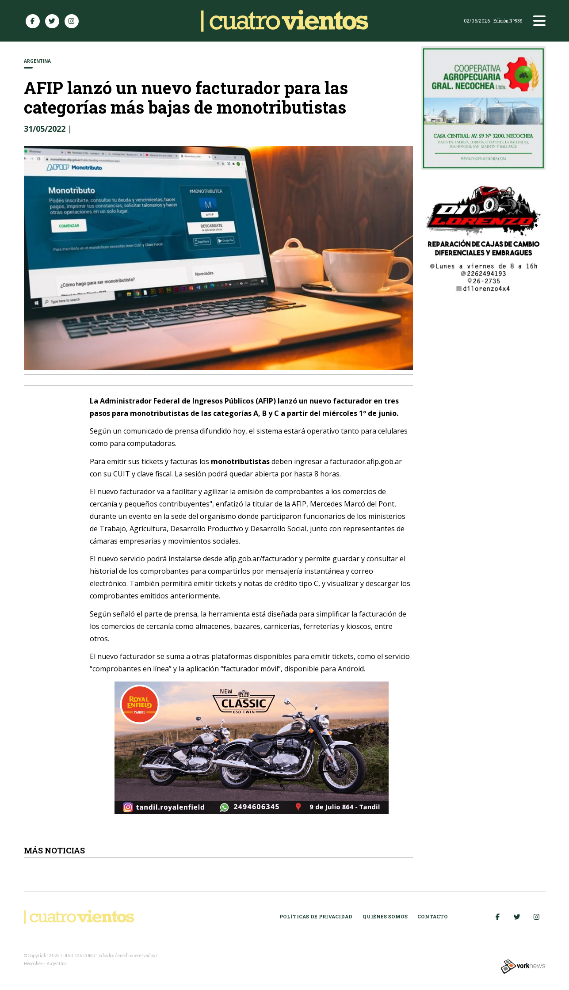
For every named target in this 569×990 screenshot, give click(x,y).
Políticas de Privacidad (315, 916)
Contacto (432, 916)
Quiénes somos (385, 916)
